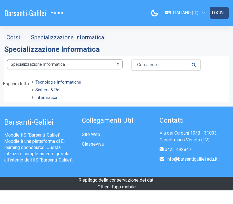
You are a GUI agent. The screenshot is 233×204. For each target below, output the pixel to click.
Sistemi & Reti (48, 89)
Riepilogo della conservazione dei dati (116, 180)
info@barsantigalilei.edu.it (191, 159)
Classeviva (93, 144)
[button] (185, 13)
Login (218, 12)
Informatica (46, 97)
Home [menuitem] (56, 12)
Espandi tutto (16, 83)
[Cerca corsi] (166, 64)
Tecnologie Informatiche (58, 81)
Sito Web (91, 134)
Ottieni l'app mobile (117, 187)
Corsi (13, 37)
